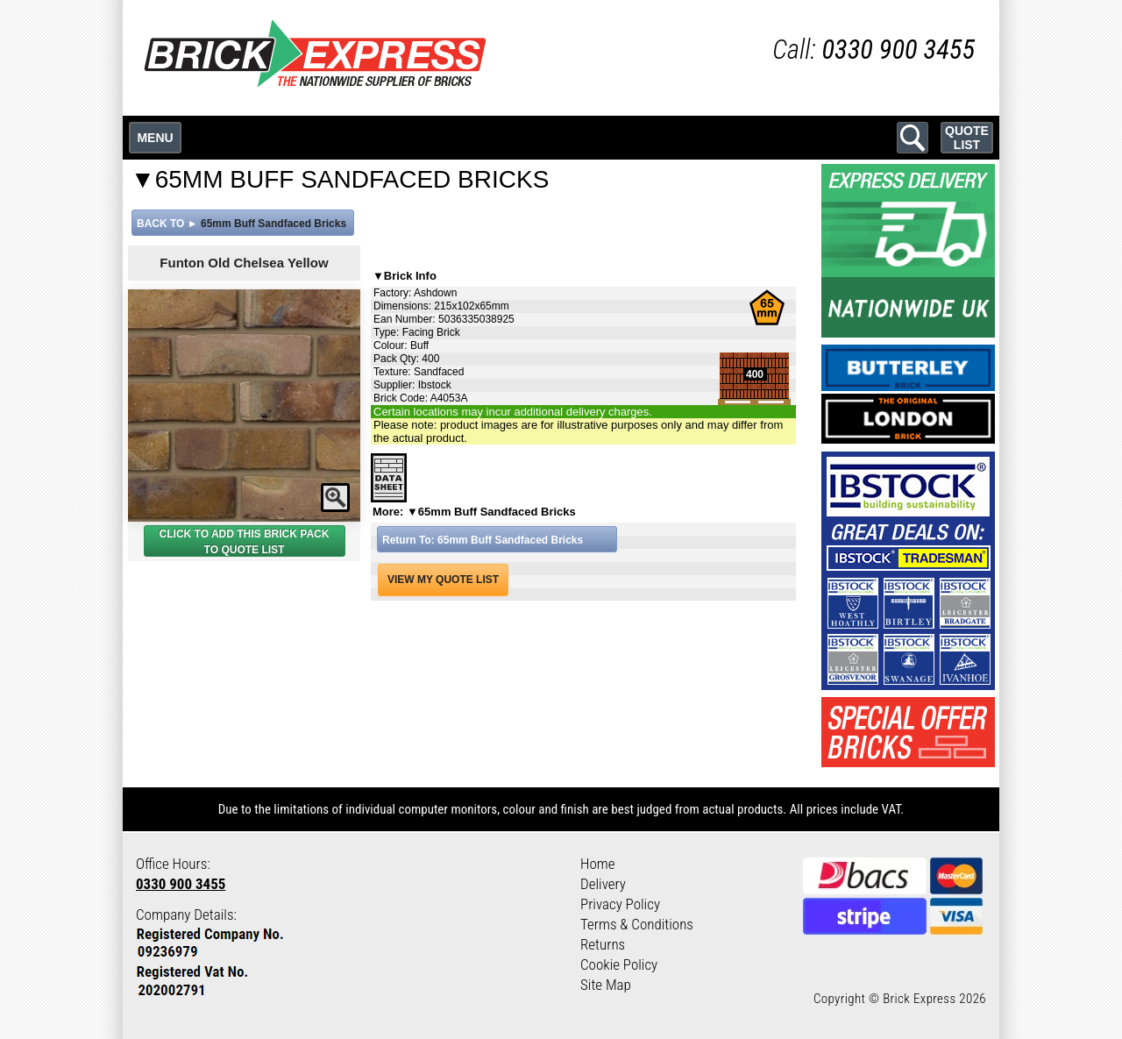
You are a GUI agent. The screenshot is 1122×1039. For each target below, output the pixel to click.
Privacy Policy (620, 904)
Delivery (603, 884)
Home (597, 863)
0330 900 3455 (180, 884)
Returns (602, 944)
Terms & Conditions (636, 924)
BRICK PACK (296, 534)
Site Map (605, 984)
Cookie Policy (618, 964)
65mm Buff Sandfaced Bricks (273, 223)
